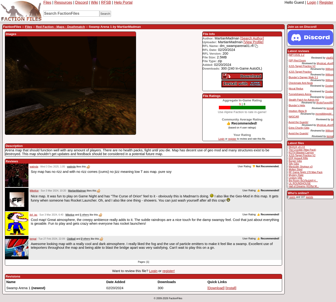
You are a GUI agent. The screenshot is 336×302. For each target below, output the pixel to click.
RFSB (106, 2)
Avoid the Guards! (298, 122)
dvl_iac (33, 214)
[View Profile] (253, 42)
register (232, 138)
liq (332, 119)
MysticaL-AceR (325, 63)
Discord (81, 2)
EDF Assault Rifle (298, 158)
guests (309, 196)
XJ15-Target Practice (300, 71)
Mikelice (34, 190)
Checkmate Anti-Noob (301, 83)
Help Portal (123, 2)
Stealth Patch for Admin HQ (304, 99)
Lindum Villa (295, 177)
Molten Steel (295, 169)
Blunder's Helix (297, 105)
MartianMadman (77, 190)
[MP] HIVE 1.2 (296, 54)
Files (47, 2)
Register (326, 2)
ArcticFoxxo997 (324, 102)
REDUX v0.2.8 (297, 147)
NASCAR (294, 116)
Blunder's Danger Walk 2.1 (303, 77)
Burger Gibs (295, 161)
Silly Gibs (294, 163)
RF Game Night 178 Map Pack (305, 172)
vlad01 (329, 57)
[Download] (215, 288)
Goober (329, 85)
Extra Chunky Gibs (299, 127)
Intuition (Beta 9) (298, 111)
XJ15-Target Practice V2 (302, 66)
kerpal (330, 108)
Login (311, 2)
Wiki (94, 2)
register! (168, 271)
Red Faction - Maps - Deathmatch (60, 26)
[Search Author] (252, 38)
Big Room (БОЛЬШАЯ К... (303, 180)
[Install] (230, 288)
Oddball (71, 238)
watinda (34, 166)
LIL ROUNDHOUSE (300, 183)
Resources (63, 2)
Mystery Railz (296, 175)
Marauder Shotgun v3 (300, 166)
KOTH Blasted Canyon (301, 152)
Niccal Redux (296, 88)
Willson (329, 69)
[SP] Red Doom (297, 60)
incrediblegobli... (324, 113)
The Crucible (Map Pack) (302, 149)
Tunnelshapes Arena (300, 94)
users (292, 196)
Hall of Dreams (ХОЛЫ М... (304, 186)
